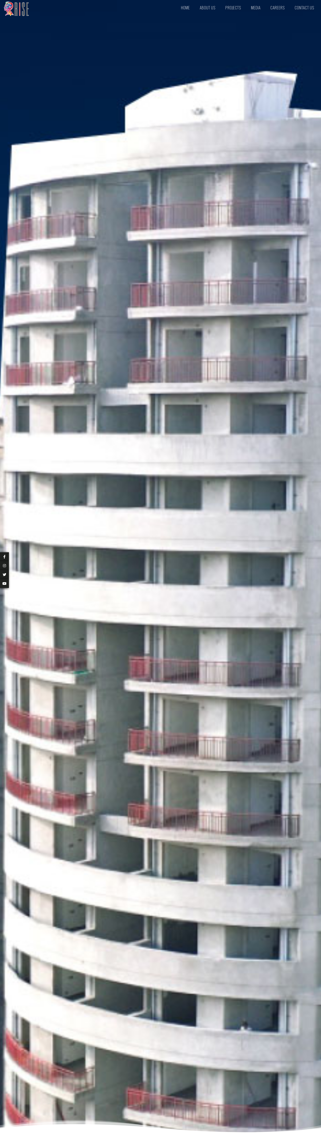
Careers (277, 7)
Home (185, 7)
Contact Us (304, 7)
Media (256, 7)
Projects (233, 7)
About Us (208, 7)
